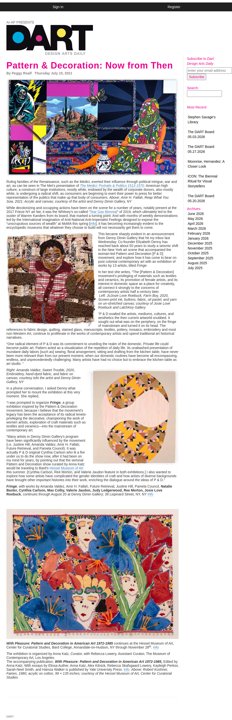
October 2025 (198, 253)
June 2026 (196, 214)
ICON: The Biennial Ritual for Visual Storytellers (202, 181)
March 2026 (197, 228)
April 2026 (195, 224)
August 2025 (197, 263)
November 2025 (200, 248)
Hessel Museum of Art (66, 468)
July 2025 (195, 268)
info (93, 224)
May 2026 (195, 219)
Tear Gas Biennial (103, 212)
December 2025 (200, 243)
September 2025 (200, 258)
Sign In (58, 7)
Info (150, 494)
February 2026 (199, 233)
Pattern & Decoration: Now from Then (89, 65)
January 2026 (198, 238)
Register (174, 7)
